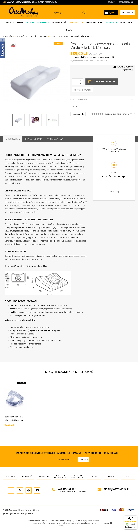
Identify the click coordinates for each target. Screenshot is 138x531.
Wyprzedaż (59, 22)
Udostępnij (78, 114)
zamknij (107, 523)
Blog (69, 29)
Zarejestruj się (126, 2)
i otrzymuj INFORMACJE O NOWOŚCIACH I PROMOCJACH (67, 453)
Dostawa (126, 22)
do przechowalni (82, 90)
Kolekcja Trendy (38, 22)
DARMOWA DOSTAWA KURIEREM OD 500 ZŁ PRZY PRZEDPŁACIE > (31, 2)
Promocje (76, 22)
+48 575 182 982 (67, 489)
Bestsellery (94, 22)
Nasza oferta (15, 22)
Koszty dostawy (101, 99)
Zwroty (101, 106)
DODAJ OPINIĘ (129, 114)
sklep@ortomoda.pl (113, 176)
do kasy (127, 12)
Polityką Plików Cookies (90, 521)
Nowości (111, 22)
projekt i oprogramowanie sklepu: (18, 514)
